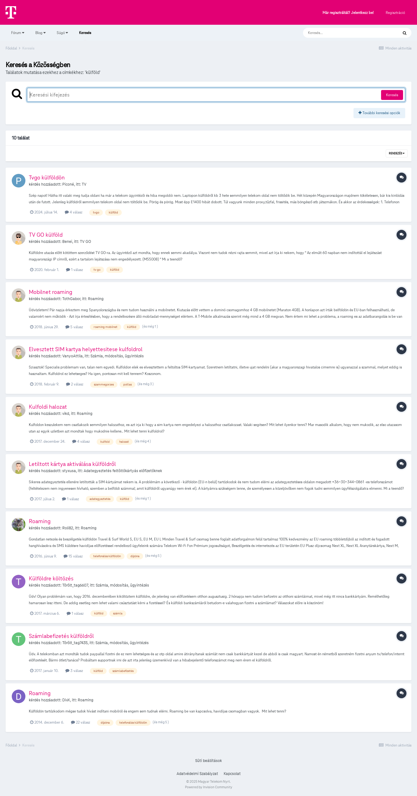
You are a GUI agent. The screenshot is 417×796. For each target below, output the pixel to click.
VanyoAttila (72, 356)
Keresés (85, 35)
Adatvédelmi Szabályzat (197, 773)
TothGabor (71, 298)
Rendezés (397, 153)
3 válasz (74, 670)
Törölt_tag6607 (75, 585)
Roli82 (67, 528)
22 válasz (80, 722)
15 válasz (73, 556)
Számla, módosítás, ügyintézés (117, 356)
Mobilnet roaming (50, 291)
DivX (66, 700)
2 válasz (74, 384)
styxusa (69, 470)
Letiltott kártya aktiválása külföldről (72, 463)
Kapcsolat (232, 773)
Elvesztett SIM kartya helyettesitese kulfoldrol (86, 349)
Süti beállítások (208, 760)
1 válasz (74, 269)
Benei (67, 241)
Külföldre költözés (51, 578)
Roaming (95, 298)
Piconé (68, 184)
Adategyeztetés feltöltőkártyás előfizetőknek (123, 470)
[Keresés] (344, 33)
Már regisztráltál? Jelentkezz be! (348, 13)
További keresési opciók (379, 112)
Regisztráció (395, 12)
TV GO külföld (46, 234)
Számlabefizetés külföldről (61, 635)
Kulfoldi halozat (48, 406)
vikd (65, 413)
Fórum (17, 32)
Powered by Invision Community (208, 787)
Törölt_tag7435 (75, 642)
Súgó (62, 32)
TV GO (85, 241)
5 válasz (74, 327)
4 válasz (73, 212)
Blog (40, 32)
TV (84, 184)
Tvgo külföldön (47, 177)
